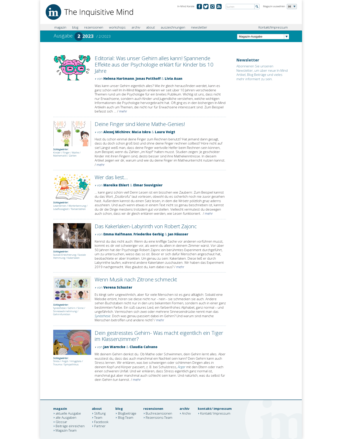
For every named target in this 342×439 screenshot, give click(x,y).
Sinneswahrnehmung (65, 311)
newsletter (199, 27)
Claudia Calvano (143, 347)
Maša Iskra (141, 132)
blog (75, 27)
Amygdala (75, 361)
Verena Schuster (117, 287)
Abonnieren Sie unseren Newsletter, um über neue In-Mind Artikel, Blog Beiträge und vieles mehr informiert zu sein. (262, 72)
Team (98, 417)
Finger (66, 152)
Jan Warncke (114, 347)
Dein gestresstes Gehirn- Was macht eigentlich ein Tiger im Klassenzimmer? (159, 336)
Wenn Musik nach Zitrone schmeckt (136, 279)
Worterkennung (77, 205)
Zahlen (73, 155)
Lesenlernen (59, 205)
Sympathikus (71, 364)
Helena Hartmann (118, 78)
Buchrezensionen (159, 413)
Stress (56, 361)
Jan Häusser (178, 234)
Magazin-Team (66, 430)
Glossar (61, 421)
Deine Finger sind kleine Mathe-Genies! (140, 124)
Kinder (57, 152)
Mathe (75, 152)
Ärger (181, 367)
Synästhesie (59, 308)
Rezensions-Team (159, 417)
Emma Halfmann (117, 234)
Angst (65, 361)
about (150, 27)
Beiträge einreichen (70, 426)
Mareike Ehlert (116, 185)
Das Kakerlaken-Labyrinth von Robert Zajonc (146, 226)
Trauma (57, 364)
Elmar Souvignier (147, 185)
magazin (60, 27)
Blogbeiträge (127, 413)
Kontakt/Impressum (273, 27)
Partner (100, 426)
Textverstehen (78, 209)
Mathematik (60, 155)
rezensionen (93, 27)
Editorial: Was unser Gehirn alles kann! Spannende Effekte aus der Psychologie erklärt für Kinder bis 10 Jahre (154, 64)
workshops (117, 27)
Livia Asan (173, 78)
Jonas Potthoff (148, 78)
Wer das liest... (111, 177)
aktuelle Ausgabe (68, 413)
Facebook (101, 421)
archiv (136, 27)
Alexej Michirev (116, 132)
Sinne (81, 308)
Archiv (186, 413)
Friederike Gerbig (148, 234)
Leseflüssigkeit (61, 209)
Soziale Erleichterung (64, 254)
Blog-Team (125, 417)
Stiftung (100, 413)
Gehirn (71, 308)
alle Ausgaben (66, 417)
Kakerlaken (73, 257)
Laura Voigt (165, 132)
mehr (123, 111)
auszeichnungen (173, 27)
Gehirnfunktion (61, 314)
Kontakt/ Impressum (215, 413)
